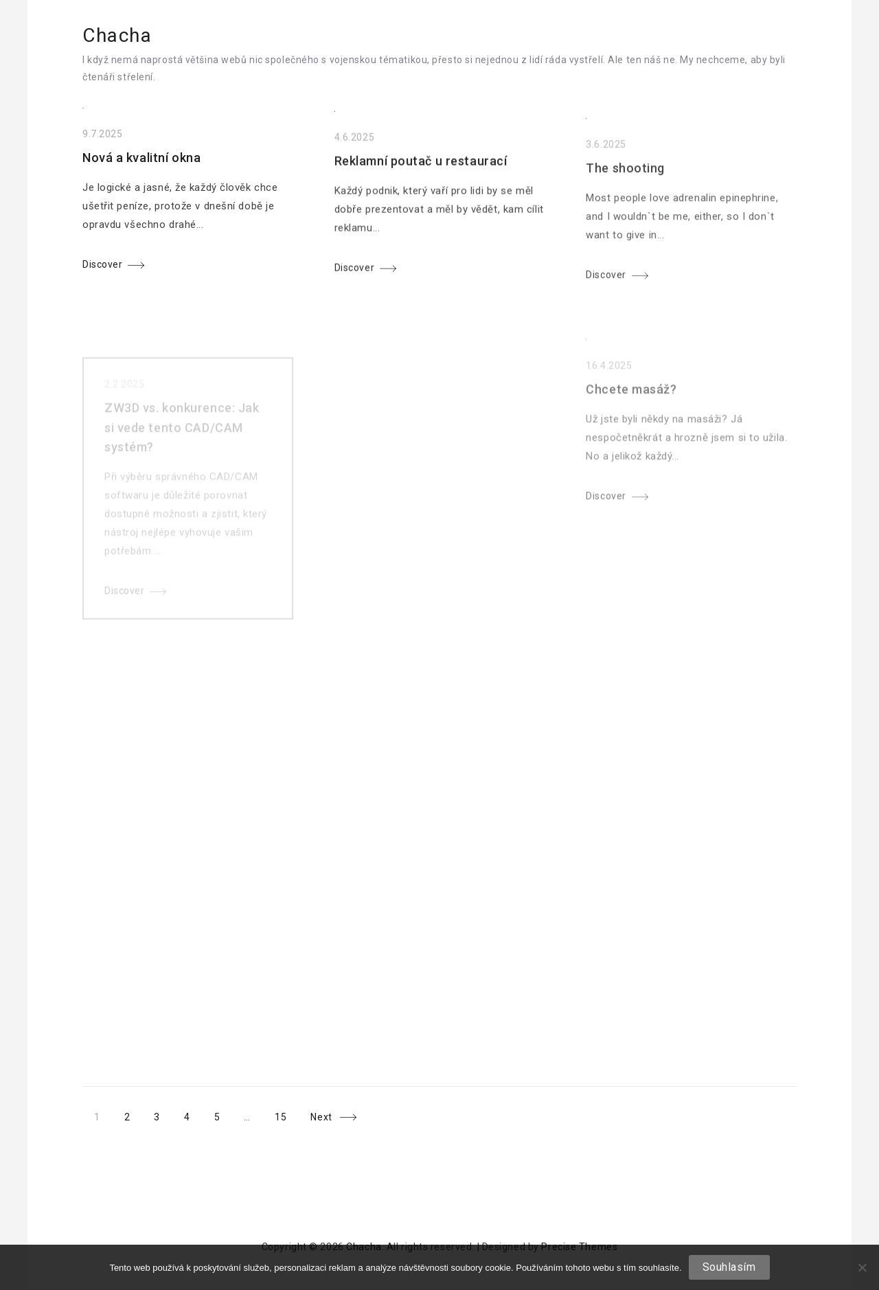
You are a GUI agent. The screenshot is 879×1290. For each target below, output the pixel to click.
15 (280, 1117)
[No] (862, 1267)
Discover (102, 267)
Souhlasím (729, 1267)
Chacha (117, 35)
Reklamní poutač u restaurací (420, 168)
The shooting (625, 181)
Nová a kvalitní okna (141, 161)
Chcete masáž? (631, 409)
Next (321, 1117)
